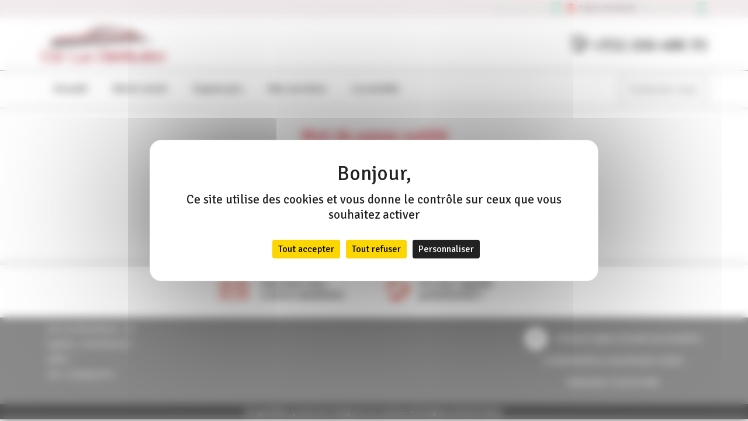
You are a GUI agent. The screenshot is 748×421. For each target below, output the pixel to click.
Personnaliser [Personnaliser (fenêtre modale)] (446, 249)
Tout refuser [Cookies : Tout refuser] (376, 249)
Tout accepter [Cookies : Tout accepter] (306, 249)
